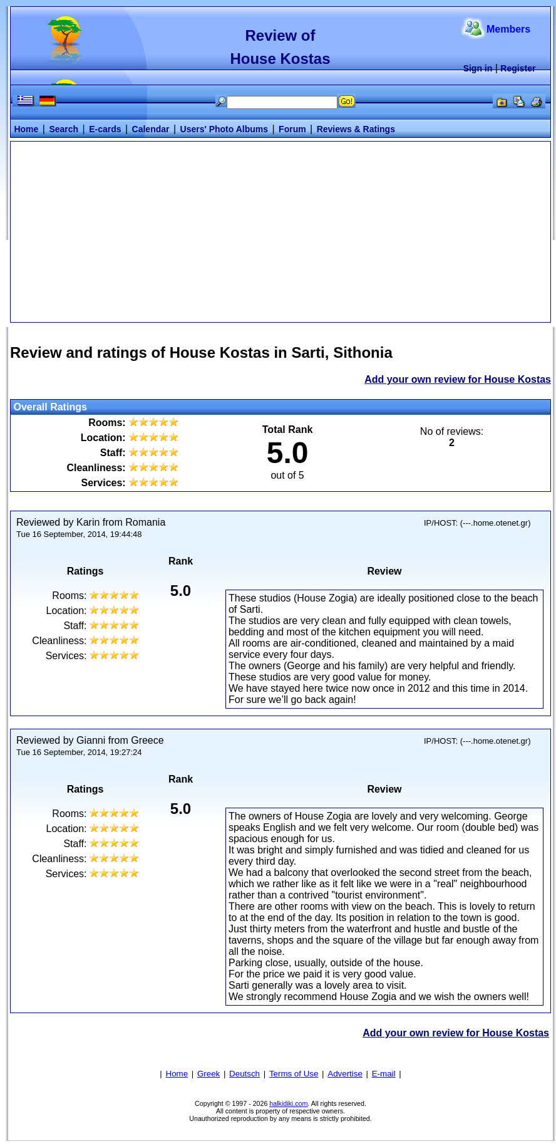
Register (517, 68)
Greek (208, 1073)
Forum (292, 129)
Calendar (151, 129)
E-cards (105, 129)
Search (63, 129)
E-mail (384, 1073)
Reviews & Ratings (356, 129)
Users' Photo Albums (224, 129)
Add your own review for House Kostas (457, 379)
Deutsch (244, 1073)
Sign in (478, 68)
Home (26, 129)
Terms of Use (294, 1073)
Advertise (345, 1073)
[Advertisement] (280, 230)
